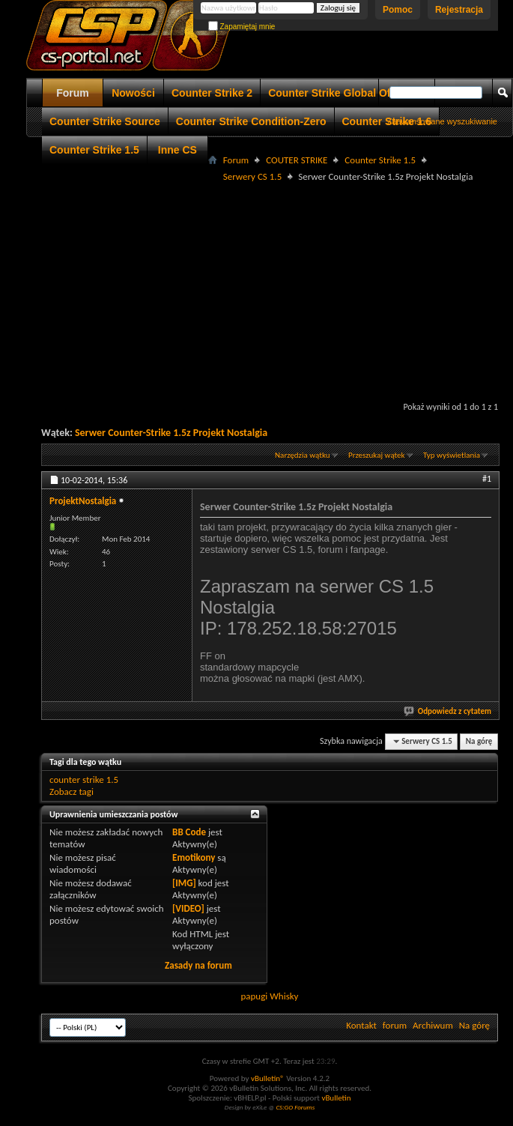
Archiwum (433, 1025)
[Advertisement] (270, 290)
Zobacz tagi (71, 791)
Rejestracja (459, 9)
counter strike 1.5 (83, 779)
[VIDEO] (188, 908)
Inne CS (177, 150)
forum (395, 1025)
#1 (486, 478)
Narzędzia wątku (302, 455)
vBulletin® (268, 1078)
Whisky (284, 996)
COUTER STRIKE (296, 160)
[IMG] (184, 883)
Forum (72, 93)
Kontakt (361, 1025)
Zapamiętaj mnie (242, 26)
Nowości (133, 93)
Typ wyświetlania (451, 455)
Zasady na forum (198, 965)
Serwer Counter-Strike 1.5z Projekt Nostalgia (171, 432)
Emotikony (193, 857)
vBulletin (335, 1098)
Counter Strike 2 (211, 93)
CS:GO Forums (295, 1107)
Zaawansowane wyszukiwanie (442, 121)
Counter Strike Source (104, 121)
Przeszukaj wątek (376, 455)
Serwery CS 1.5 (252, 176)
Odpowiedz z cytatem (448, 711)
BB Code (189, 832)
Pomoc (398, 9)
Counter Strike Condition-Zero (251, 121)
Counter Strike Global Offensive (347, 93)
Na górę (479, 741)
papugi (253, 996)
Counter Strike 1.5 (94, 150)
